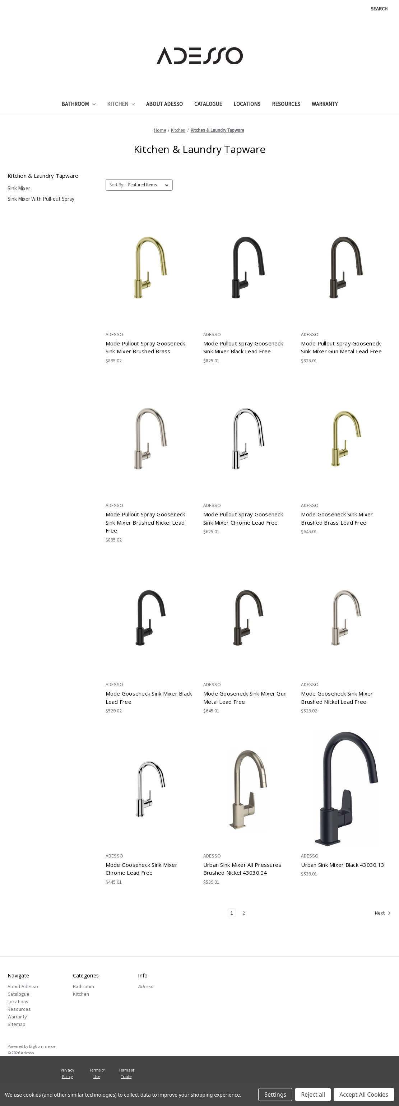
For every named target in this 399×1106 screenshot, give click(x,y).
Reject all (313, 1094)
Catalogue (208, 104)
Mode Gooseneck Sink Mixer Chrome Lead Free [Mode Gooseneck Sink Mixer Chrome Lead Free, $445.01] (141, 869)
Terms (124, 1070)
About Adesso (164, 104)
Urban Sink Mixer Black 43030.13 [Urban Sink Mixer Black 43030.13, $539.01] (342, 864)
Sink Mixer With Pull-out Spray (41, 198)
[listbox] (149, 185)
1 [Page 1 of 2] (232, 913)
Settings (275, 1094)
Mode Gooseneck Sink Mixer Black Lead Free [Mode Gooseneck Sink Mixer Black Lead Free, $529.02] (149, 697)
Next (383, 913)
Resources (286, 104)
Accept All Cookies (363, 1094)
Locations (246, 104)
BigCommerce (42, 1046)
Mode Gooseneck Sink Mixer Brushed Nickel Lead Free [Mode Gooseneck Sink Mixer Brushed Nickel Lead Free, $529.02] (337, 697)
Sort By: (117, 185)
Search (379, 8)
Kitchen (121, 104)
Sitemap (16, 1024)
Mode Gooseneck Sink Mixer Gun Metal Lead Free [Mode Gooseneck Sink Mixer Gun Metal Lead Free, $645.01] (245, 697)
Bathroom (78, 104)
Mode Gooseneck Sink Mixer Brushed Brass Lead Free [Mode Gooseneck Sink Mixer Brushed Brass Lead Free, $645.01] (337, 518)
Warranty (325, 104)
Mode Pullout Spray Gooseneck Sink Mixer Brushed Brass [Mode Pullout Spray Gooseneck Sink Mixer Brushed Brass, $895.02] (145, 347)
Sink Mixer (19, 188)
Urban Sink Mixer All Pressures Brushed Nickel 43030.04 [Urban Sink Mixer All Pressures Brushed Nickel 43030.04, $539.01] (242, 869)
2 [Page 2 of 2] (243, 913)
